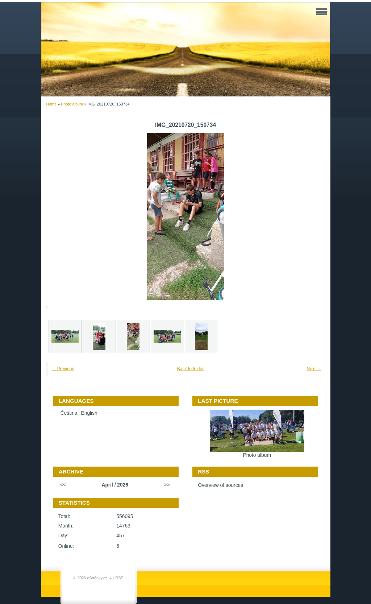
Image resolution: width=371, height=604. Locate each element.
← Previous (63, 368)
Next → (314, 368)
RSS (120, 578)
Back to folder (190, 368)
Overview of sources (220, 485)
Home (51, 104)
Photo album (72, 104)
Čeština (69, 413)
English (89, 413)
